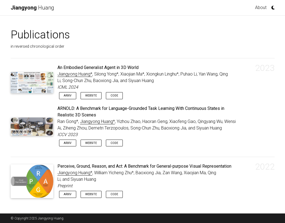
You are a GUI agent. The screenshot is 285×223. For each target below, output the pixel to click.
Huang (32, 7)
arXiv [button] (68, 95)
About (260, 7)
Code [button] (114, 95)
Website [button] (91, 95)
